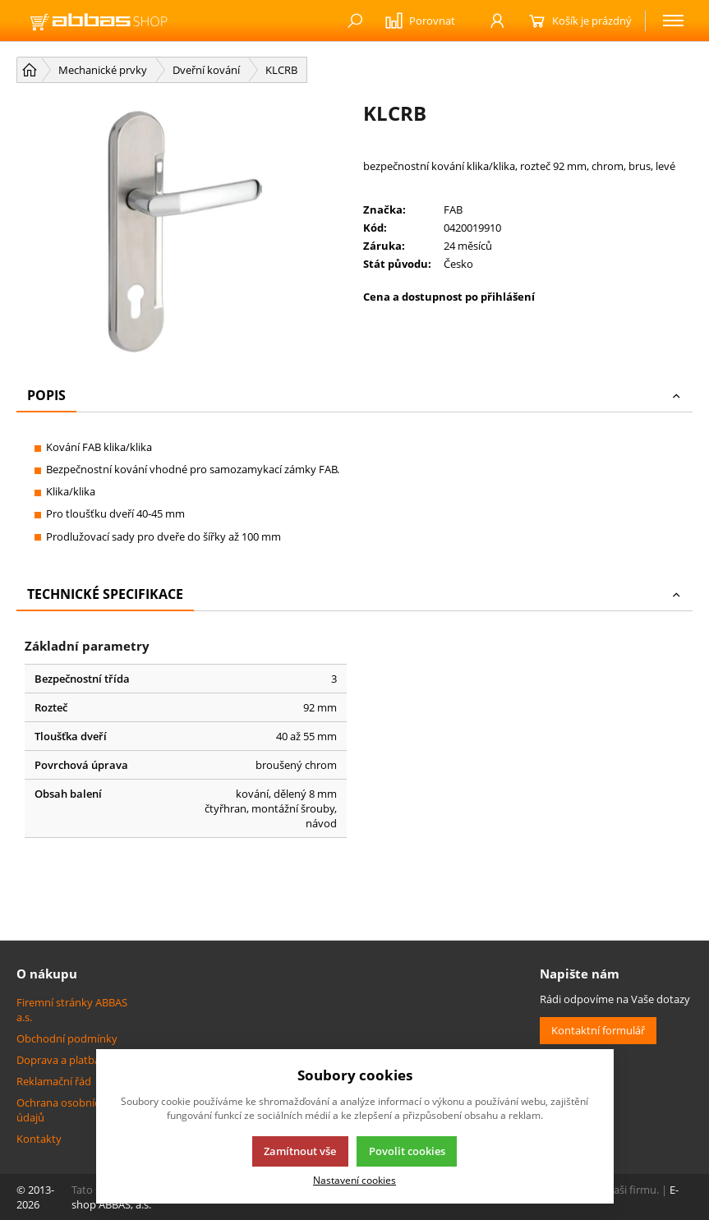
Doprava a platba (58, 1059)
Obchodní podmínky (66, 1038)
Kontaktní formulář (598, 1030)
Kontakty (39, 1138)
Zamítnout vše (300, 1151)
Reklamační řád (53, 1081)
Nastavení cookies (354, 1179)
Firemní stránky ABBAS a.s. (71, 1009)
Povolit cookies (407, 1151)
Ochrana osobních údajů (61, 1110)
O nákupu (46, 973)
